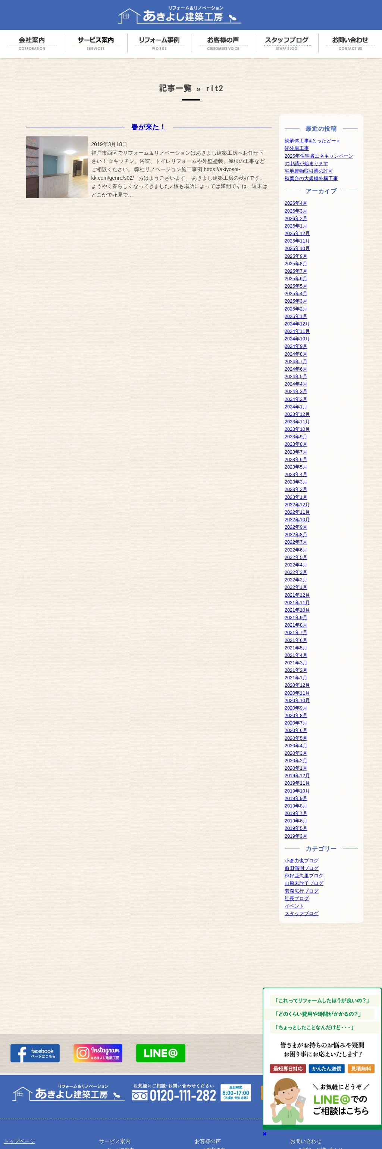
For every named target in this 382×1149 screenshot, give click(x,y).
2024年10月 (297, 339)
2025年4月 (296, 293)
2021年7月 (296, 632)
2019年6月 (296, 821)
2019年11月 (297, 783)
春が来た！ (149, 127)
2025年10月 (297, 248)
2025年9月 (296, 256)
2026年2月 (296, 218)
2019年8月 (296, 806)
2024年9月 (296, 346)
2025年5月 (296, 286)
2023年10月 (297, 429)
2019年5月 (296, 828)
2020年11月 (297, 693)
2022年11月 (297, 512)
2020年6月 (296, 730)
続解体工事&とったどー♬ (312, 140)
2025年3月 (296, 301)
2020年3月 (296, 753)
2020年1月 (296, 768)
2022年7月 (296, 542)
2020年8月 (296, 715)
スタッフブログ (302, 913)
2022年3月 (296, 572)
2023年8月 (296, 444)
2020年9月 (296, 708)
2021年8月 (296, 625)
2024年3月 (296, 391)
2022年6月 (296, 550)
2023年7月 (296, 452)
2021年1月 (296, 677)
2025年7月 (296, 271)
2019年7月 (296, 813)
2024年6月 (296, 369)
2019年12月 (297, 775)
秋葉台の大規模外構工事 (311, 178)
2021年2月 (296, 670)
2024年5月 (296, 376)
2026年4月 (296, 203)
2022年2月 (296, 580)
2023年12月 (297, 414)
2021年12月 (297, 595)
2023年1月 (296, 497)
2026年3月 (296, 211)
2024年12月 (297, 324)
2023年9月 (296, 436)
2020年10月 (297, 700)
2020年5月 (296, 738)
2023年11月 (297, 421)
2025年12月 (297, 233)
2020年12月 (297, 685)
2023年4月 (296, 474)
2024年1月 (296, 407)
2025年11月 (297, 241)
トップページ (19, 1141)
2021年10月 (297, 610)
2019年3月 (296, 836)
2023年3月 (296, 482)
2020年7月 (296, 723)
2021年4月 (296, 655)
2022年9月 (296, 527)
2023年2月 (296, 489)
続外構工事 (297, 148)
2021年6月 (296, 640)
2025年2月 (296, 309)
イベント (294, 906)
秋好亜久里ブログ (304, 875)
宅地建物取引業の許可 (309, 171)
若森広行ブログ (302, 891)
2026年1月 (296, 226)
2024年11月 (297, 331)
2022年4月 (296, 565)
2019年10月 (297, 791)
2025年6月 (296, 278)
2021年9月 (296, 617)
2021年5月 (296, 648)
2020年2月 (296, 760)
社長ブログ (297, 898)
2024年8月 (296, 354)
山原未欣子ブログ (304, 883)
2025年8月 (296, 263)
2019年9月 (296, 798)
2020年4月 (296, 745)
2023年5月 (296, 467)
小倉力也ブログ (302, 861)
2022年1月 (296, 587)
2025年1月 (296, 316)
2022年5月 (296, 557)
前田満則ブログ (302, 868)
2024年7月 (296, 361)
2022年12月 (297, 504)
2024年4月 (296, 384)
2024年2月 (296, 399)
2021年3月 (296, 662)
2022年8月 (296, 534)
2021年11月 (297, 602)
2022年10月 (297, 519)
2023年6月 (296, 459)
